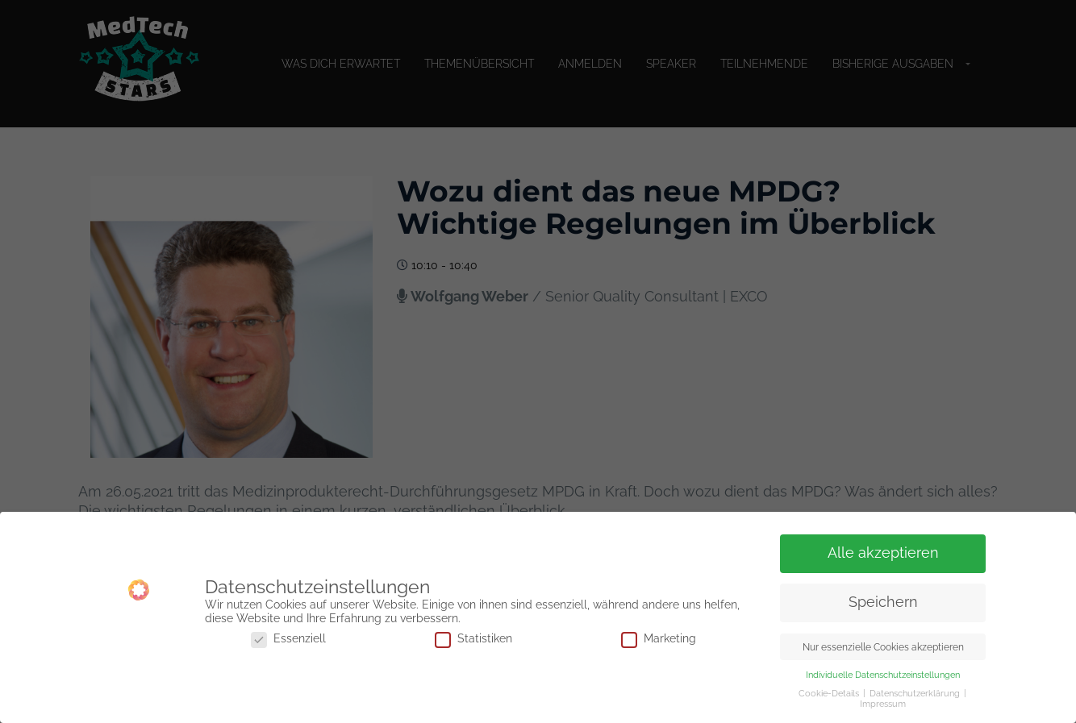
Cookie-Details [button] (830, 693)
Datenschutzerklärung (916, 693)
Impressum (883, 703)
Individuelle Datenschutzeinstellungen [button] (883, 674)
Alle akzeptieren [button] (883, 553)
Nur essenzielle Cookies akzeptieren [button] (883, 647)
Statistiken (473, 639)
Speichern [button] (883, 602)
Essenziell (288, 639)
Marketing (658, 639)
